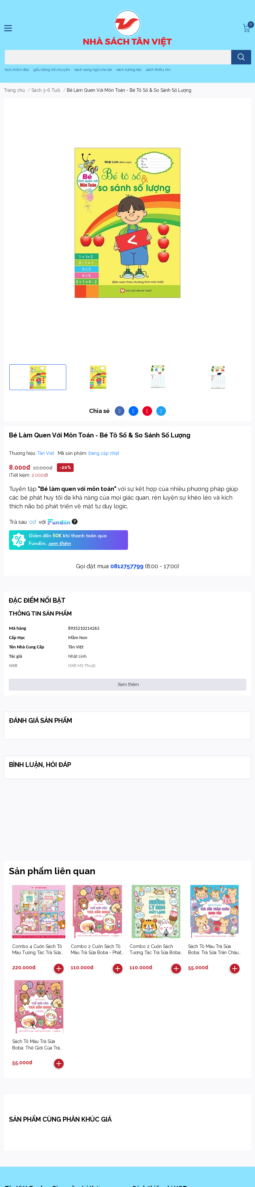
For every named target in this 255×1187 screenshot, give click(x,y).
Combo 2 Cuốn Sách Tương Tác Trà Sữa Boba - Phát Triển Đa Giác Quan (156, 953)
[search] (241, 57)
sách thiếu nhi (158, 69)
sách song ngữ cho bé (93, 69)
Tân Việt (46, 453)
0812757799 (126, 566)
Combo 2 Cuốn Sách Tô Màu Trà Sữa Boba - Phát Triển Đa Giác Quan (96, 953)
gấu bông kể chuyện (51, 69)
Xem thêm (128, 684)
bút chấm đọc (17, 69)
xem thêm (59, 543)
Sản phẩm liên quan (52, 871)
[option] (37, 377)
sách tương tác (128, 69)
